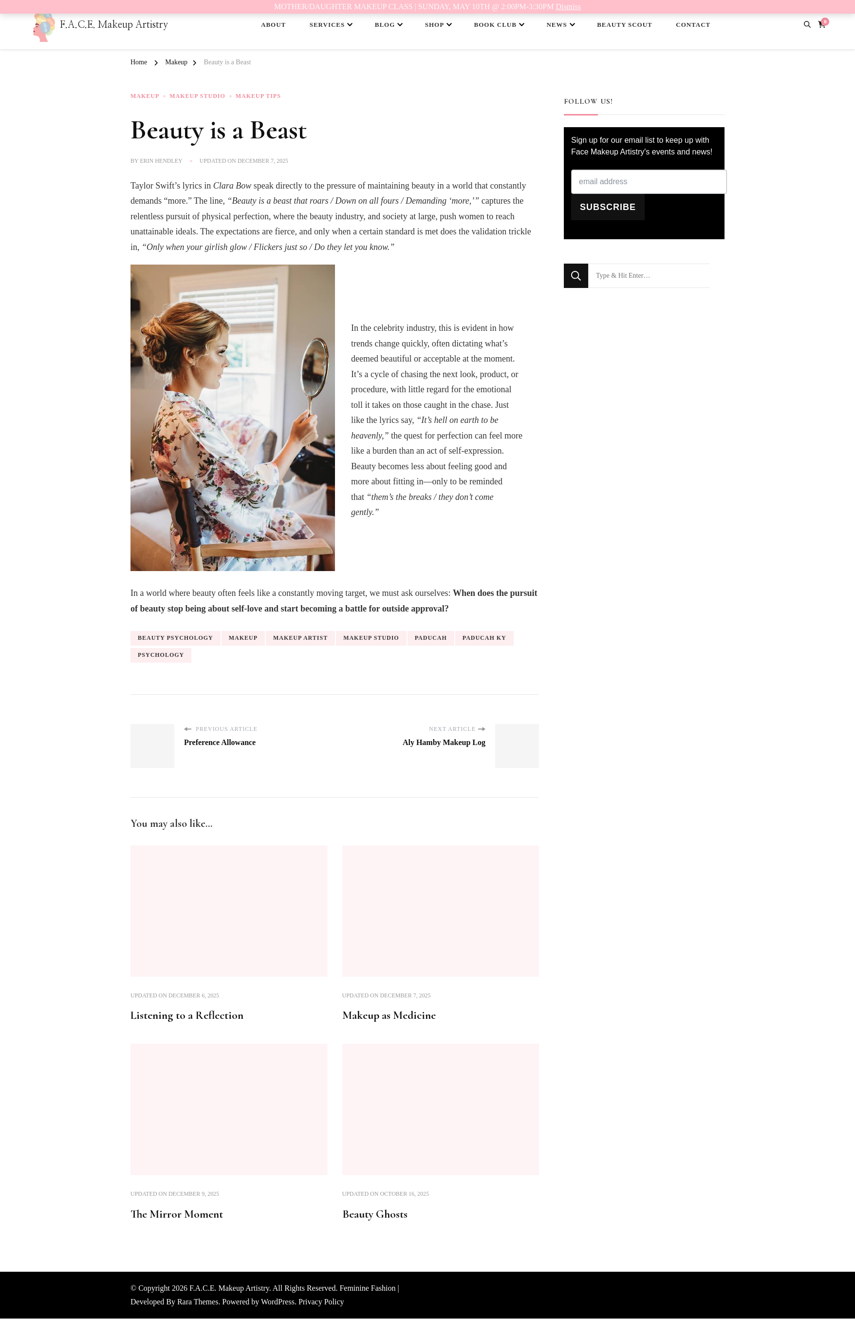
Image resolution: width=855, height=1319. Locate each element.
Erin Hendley (161, 160)
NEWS (556, 24)
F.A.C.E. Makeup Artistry (114, 25)
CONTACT (693, 24)
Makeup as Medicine (390, 1016)
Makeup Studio (197, 96)
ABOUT (273, 24)
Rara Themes (197, 1302)
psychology (161, 654)
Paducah (431, 637)
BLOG (385, 24)
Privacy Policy (321, 1302)
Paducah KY (484, 637)
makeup (243, 637)
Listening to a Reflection (189, 1016)
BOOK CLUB (495, 24)
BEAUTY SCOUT (624, 24)
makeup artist (300, 637)
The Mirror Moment (178, 1214)
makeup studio (371, 637)
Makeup (144, 96)
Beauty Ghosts (375, 1214)
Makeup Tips (258, 96)
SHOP (434, 24)
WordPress (278, 1302)
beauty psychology (175, 637)
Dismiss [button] (568, 6)
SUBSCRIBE (608, 207)
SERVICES (327, 24)
